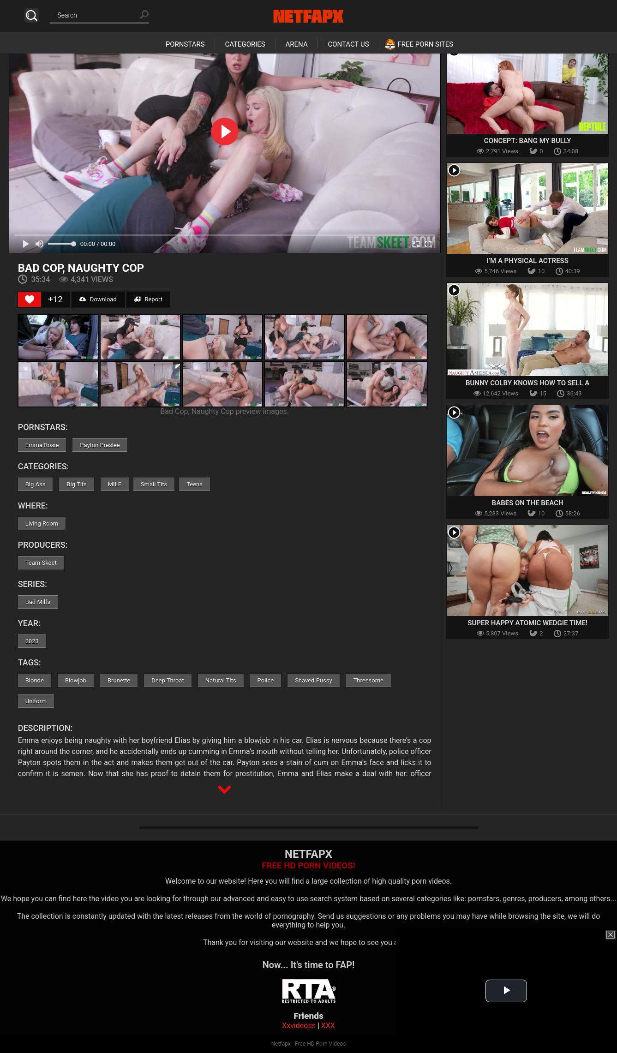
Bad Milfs (38, 601)
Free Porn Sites (425, 44)
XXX (328, 1025)
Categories (245, 44)
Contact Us (348, 44)
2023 (32, 641)
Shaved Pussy (313, 680)
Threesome (368, 680)
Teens (194, 484)
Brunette (119, 680)
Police (266, 680)
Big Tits (76, 484)
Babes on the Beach (527, 503)
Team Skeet (41, 562)
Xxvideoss (299, 1025)
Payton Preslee (100, 445)
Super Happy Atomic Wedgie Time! (527, 623)
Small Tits (154, 484)
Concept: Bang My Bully (527, 141)
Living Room (42, 523)
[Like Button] (29, 299)
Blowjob (75, 680)
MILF (114, 484)
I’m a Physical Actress (527, 261)
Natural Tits (220, 680)
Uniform (36, 701)
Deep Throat (167, 680)
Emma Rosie (42, 445)
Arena (297, 44)
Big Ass (35, 484)
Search (31, 15)
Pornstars (185, 44)
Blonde (34, 680)
